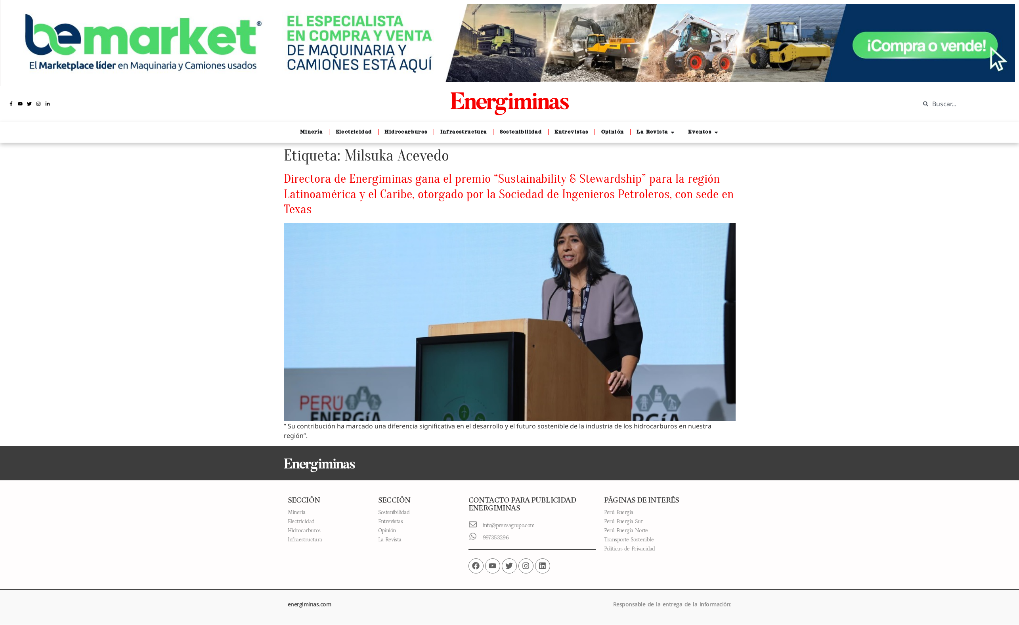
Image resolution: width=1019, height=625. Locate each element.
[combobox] (963, 104)
